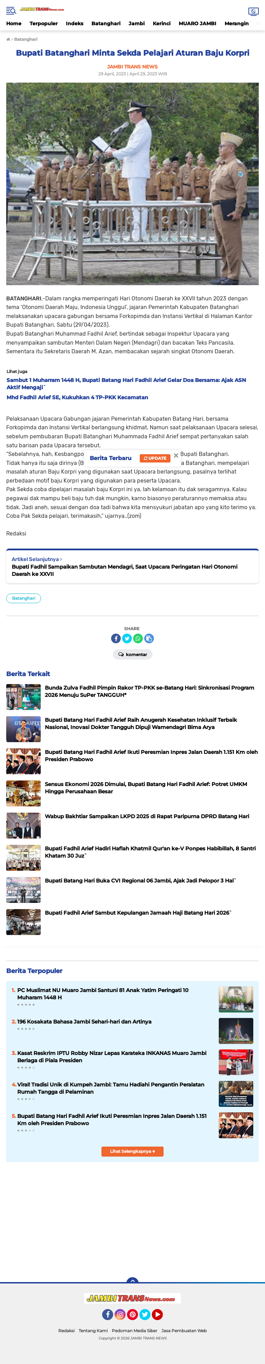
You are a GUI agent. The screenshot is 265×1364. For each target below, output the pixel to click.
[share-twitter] (127, 638)
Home (13, 23)
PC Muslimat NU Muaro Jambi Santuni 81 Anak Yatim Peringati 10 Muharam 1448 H (102, 994)
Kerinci (161, 23)
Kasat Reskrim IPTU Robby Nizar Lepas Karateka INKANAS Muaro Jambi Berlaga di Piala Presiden (111, 1057)
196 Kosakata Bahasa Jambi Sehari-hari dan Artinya (84, 1021)
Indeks (74, 23)
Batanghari (105, 23)
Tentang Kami (93, 1330)
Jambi (137, 23)
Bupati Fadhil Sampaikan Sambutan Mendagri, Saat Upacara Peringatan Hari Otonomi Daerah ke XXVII (124, 570)
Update (155, 458)
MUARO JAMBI (197, 23)
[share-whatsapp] (138, 638)
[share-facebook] (116, 638)
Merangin (237, 23)
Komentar (132, 654)
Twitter (148, 1317)
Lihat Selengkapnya (132, 1151)
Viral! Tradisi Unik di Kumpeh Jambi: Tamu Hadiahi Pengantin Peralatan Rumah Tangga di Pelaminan (110, 1088)
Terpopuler (44, 23)
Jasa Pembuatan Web (184, 1330)
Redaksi (66, 1330)
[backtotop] (132, 1283)
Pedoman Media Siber (134, 1330)
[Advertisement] (132, 1218)
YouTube (162, 1317)
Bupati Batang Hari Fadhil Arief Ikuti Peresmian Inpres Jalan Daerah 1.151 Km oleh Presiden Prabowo (112, 1120)
